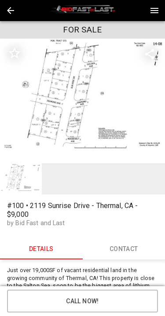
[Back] (10, 10)
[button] (10, 10)
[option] (82, 100)
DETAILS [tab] (41, 248)
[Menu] (154, 10)
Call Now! (82, 301)
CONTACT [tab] (124, 248)
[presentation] (83, 10)
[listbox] (82, 100)
